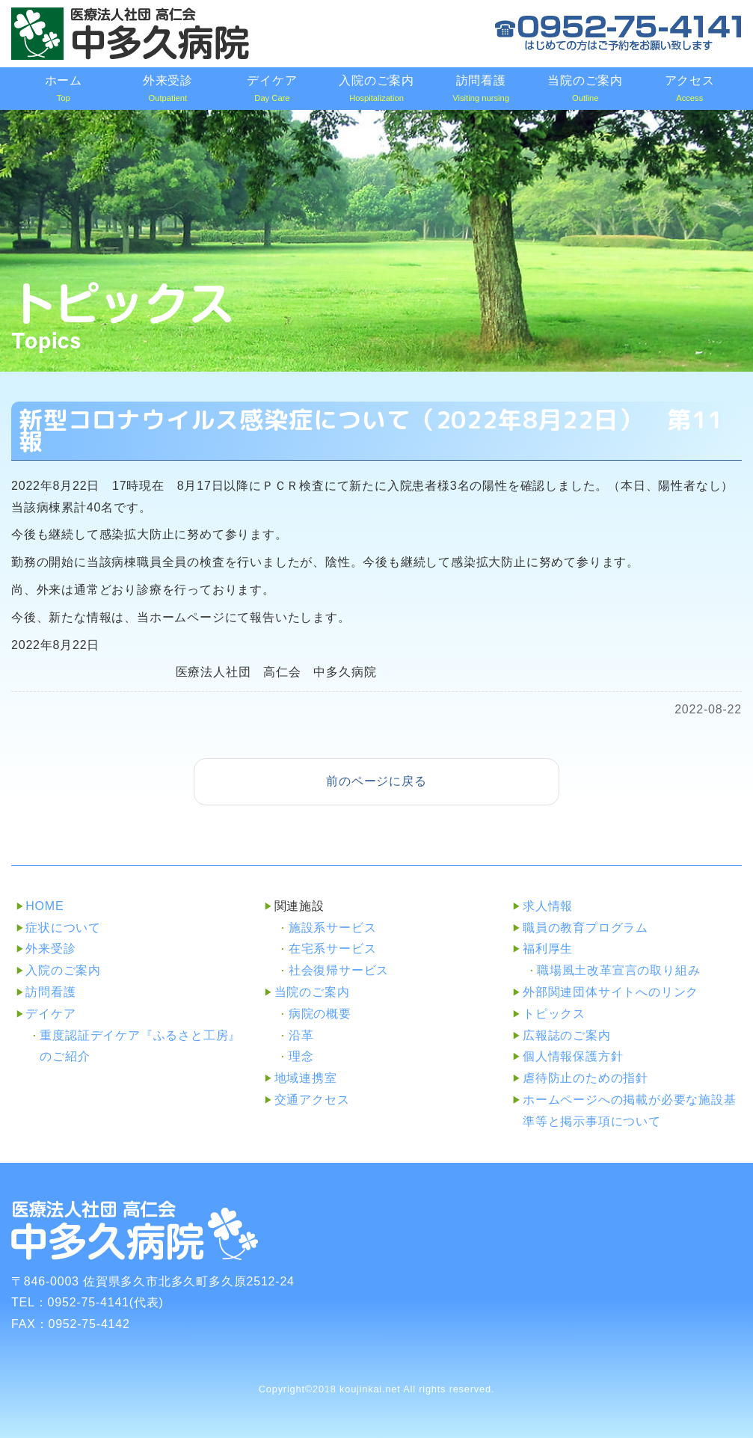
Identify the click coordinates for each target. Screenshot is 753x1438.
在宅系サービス (333, 948)
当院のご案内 (312, 992)
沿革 (301, 1035)
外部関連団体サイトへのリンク (610, 992)
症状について (63, 927)
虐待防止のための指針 (585, 1078)
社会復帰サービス (339, 970)
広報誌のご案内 (567, 1035)
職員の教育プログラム (585, 927)
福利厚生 (548, 948)
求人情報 (548, 906)
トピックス (554, 1013)
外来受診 (50, 948)
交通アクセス (312, 1099)
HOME (44, 906)
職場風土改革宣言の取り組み (618, 970)
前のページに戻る (376, 781)
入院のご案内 (63, 970)
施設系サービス (333, 927)
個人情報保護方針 (573, 1056)
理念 (301, 1056)
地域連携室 (305, 1078)
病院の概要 (320, 1013)
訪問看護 (50, 992)
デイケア (50, 1013)
